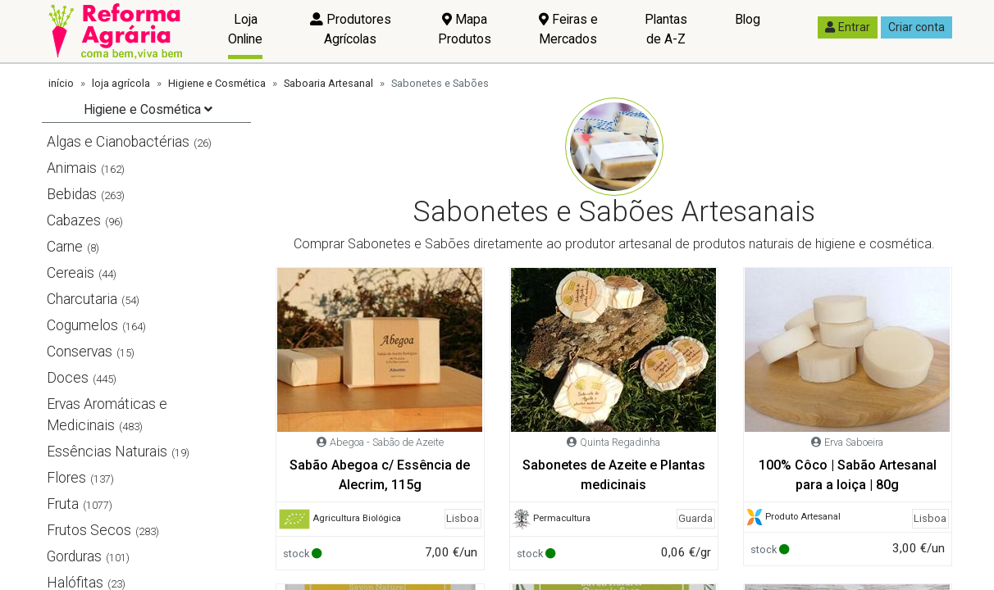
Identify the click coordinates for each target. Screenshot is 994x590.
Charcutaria (82, 299)
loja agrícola (121, 83)
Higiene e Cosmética (217, 83)
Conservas (79, 351)
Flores (66, 478)
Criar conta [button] (916, 27)
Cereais (70, 273)
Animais (72, 168)
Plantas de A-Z (666, 29)
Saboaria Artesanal (328, 83)
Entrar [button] (847, 27)
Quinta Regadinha (620, 442)
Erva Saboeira (853, 442)
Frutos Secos (89, 530)
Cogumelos (82, 325)
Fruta (63, 504)
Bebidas (72, 194)
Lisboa (462, 518)
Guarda (695, 518)
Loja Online (245, 29)
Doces (68, 378)
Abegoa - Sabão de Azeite (387, 442)
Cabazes (74, 220)
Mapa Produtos (464, 29)
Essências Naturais (107, 451)
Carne (65, 246)
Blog (747, 19)
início (61, 83)
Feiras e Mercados (568, 29)
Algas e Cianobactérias (118, 142)
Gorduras (74, 556)
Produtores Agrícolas (350, 29)
